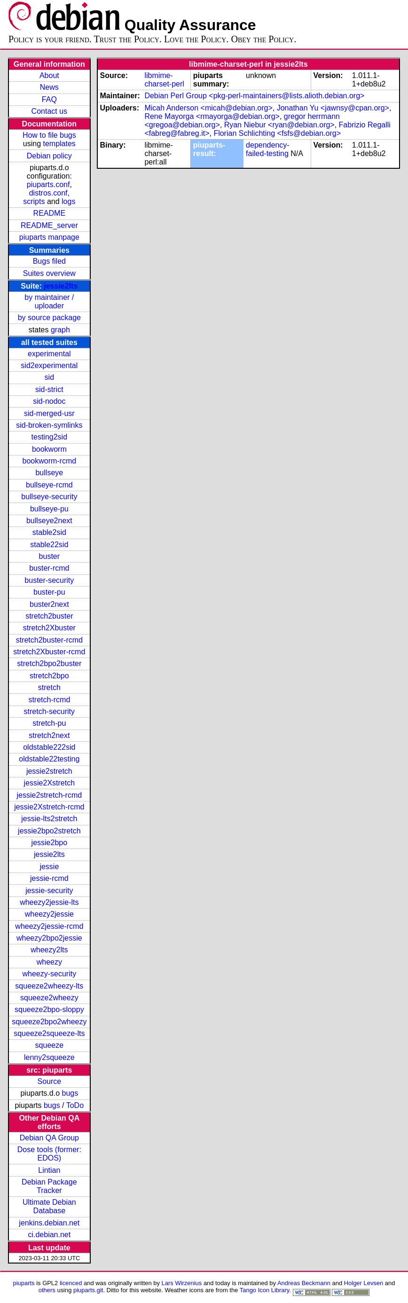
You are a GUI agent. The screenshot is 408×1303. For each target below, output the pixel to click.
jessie (49, 867)
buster (49, 556)
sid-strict (49, 389)
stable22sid (49, 545)
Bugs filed (49, 261)
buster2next (49, 604)
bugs (70, 1093)
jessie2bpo (49, 843)
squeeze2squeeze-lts (49, 1033)
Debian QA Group (49, 1138)
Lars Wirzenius (182, 1283)
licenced (71, 1283)
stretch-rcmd (49, 700)
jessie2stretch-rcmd (49, 795)
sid (49, 377)
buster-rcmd (49, 568)
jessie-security (49, 891)
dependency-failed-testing (268, 149)
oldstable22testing (49, 759)
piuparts (24, 1283)
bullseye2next (49, 521)
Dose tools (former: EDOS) (49, 1154)
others (47, 1290)
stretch (49, 687)
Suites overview (49, 273)
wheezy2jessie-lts (49, 902)
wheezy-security (49, 974)
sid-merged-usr (49, 413)
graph (60, 330)
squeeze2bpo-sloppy (49, 1009)
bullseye (49, 473)
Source (49, 1081)
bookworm (49, 449)
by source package (49, 318)
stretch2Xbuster (49, 628)
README (49, 213)
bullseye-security (49, 497)
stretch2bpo (49, 676)
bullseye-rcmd (49, 485)
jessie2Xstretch (49, 783)
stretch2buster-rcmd (49, 640)
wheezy (49, 962)
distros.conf (48, 193)
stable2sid (49, 532)
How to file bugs (49, 135)
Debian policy (49, 156)
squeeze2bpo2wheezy (49, 1022)
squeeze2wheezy (49, 998)
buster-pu (49, 592)
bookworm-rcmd (49, 461)
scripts (34, 201)
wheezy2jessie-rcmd (49, 926)
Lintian (49, 1170)
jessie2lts (61, 286)
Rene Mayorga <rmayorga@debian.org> (212, 116)
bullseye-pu (49, 509)
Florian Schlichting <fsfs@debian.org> (277, 133)
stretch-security (49, 711)
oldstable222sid (49, 747)
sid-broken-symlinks (49, 425)
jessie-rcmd (49, 878)
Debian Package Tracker (49, 1186)
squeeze (49, 1045)
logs (68, 201)
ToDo (75, 1105)
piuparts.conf (48, 184)
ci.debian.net (49, 1235)
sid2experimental (49, 365)
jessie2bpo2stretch (49, 831)
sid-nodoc (49, 401)
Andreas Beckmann (303, 1283)
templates (59, 144)
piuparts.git (88, 1290)
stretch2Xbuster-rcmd (49, 652)
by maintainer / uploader (49, 301)
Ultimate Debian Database (49, 1206)
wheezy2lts (49, 950)
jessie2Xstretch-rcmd (49, 807)
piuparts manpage (49, 237)
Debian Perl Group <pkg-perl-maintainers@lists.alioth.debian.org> (254, 96)
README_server (49, 225)
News (49, 87)
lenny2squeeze (49, 1057)
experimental (49, 354)
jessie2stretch (49, 771)
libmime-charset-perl (164, 79)
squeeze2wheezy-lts (49, 986)
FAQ (49, 99)
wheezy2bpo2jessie (49, 938)
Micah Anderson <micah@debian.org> (208, 108)
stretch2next (49, 735)
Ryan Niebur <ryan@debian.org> (279, 125)
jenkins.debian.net (49, 1223)
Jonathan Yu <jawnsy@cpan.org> (333, 108)
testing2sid (49, 437)
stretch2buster (49, 616)
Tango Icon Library (265, 1290)
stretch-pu (49, 723)
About (49, 75)
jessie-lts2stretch (49, 819)
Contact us (49, 111)
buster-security (49, 580)
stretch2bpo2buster (49, 663)
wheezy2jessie (49, 914)
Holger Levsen (364, 1283)
